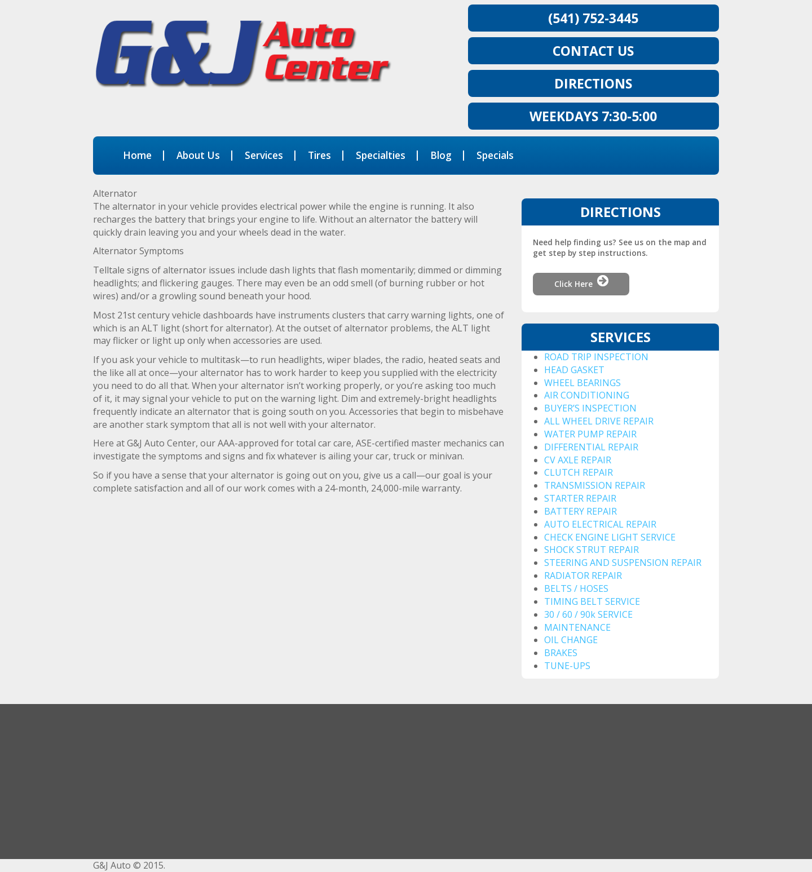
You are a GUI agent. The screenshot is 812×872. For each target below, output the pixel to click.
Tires (319, 155)
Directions (593, 83)
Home (137, 155)
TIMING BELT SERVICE (592, 601)
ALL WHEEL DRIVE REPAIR (599, 421)
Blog (441, 155)
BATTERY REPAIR (580, 511)
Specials (495, 155)
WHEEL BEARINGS (582, 383)
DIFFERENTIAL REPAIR (591, 447)
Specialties (380, 155)
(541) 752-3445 (593, 18)
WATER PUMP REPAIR (590, 434)
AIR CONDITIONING (586, 395)
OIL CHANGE (571, 640)
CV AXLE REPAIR (577, 460)
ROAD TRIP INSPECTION (596, 357)
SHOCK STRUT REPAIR (591, 549)
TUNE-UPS (567, 665)
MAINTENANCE (577, 627)
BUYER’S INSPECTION (590, 408)
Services (264, 155)
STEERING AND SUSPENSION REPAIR (622, 562)
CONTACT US (593, 51)
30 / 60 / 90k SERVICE (588, 614)
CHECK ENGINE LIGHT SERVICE (610, 537)
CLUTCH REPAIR (578, 472)
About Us (198, 155)
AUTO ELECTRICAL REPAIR (600, 524)
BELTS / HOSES (576, 588)
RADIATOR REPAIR (583, 575)
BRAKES (560, 653)
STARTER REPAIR (580, 498)
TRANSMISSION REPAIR (594, 485)
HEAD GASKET (574, 370)
